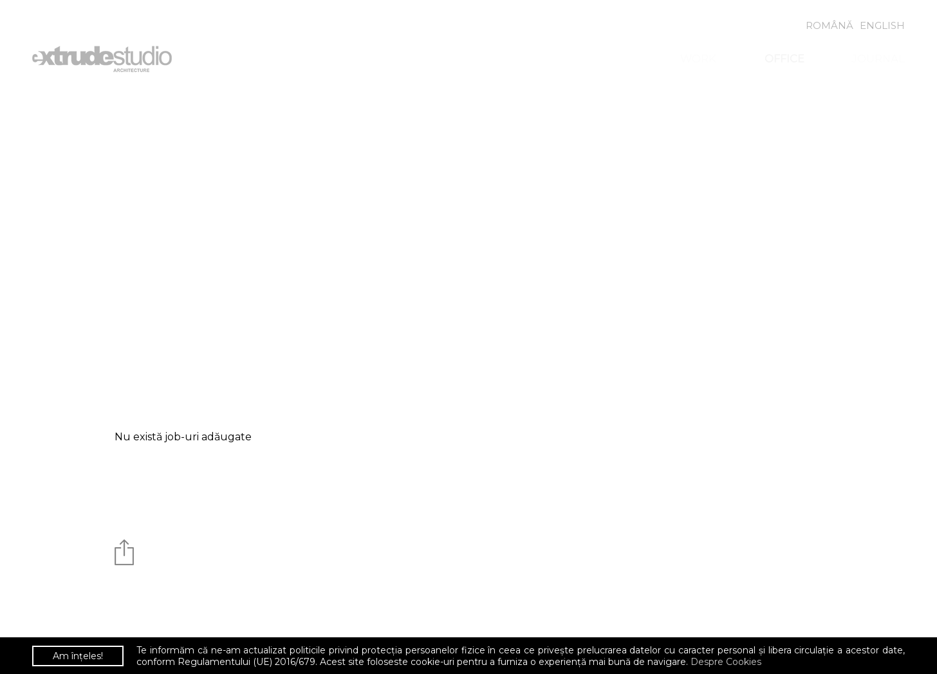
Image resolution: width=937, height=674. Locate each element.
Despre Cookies (726, 662)
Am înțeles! (78, 656)
